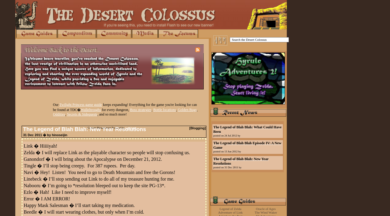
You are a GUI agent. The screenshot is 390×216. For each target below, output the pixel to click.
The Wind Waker (266, 212)
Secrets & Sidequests (82, 114)
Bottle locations (164, 110)
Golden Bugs (187, 110)
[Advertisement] (248, 187)
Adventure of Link (230, 212)
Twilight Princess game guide (80, 105)
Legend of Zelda (231, 209)
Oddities (59, 114)
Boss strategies (141, 110)
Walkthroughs (91, 110)
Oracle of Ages (266, 209)
